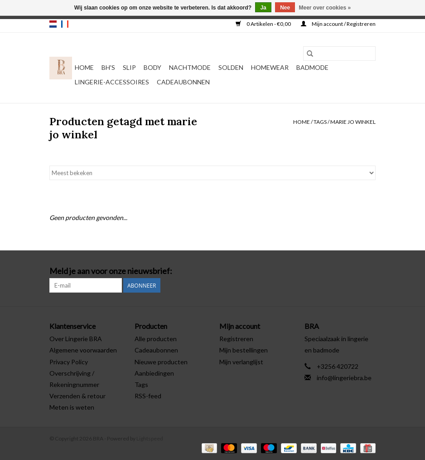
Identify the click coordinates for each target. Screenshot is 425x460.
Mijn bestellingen (243, 350)
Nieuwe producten (161, 362)
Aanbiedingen (154, 373)
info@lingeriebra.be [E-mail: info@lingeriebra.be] (344, 378)
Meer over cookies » (325, 8)
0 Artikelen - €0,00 (264, 23)
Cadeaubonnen (183, 82)
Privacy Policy (68, 362)
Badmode (312, 67)
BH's (108, 67)
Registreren (236, 339)
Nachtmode (190, 67)
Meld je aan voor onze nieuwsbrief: (110, 271)
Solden (230, 67)
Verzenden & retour (77, 396)
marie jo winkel (353, 121)
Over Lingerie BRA (75, 339)
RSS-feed (148, 396)
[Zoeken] (339, 53)
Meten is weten (71, 407)
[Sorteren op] (212, 173)
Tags (320, 121)
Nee (285, 8)
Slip (129, 67)
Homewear (270, 67)
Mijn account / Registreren (338, 23)
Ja (263, 8)
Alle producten (156, 339)
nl (53, 24)
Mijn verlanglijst (241, 362)
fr (64, 24)
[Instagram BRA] (368, 271)
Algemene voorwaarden (83, 350)
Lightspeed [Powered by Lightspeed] (149, 438)
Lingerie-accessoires (112, 82)
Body (152, 67)
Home (84, 67)
